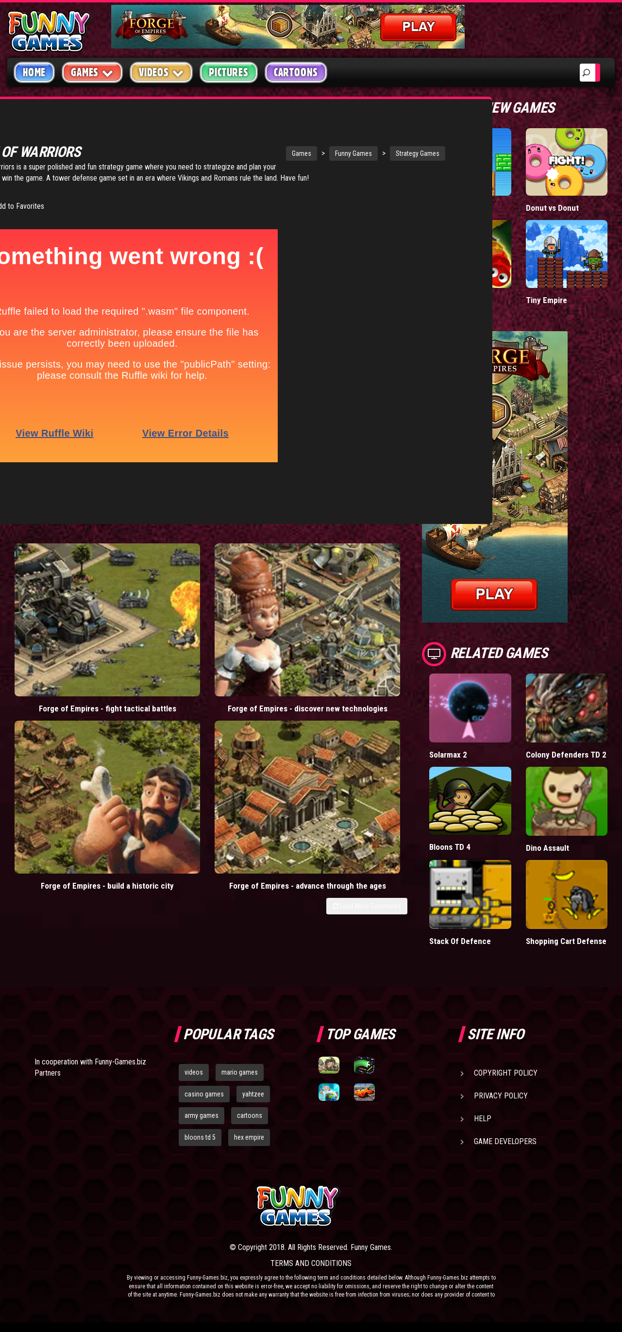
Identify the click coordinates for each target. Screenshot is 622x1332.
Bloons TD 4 (450, 847)
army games (202, 1115)
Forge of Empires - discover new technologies (157, 609)
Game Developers (505, 1141)
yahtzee (253, 1094)
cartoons (249, 1115)
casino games (204, 1094)
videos (194, 1072)
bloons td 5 (200, 1137)
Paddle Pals (449, 207)
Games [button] (92, 72)
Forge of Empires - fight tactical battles (57, 604)
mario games (239, 1072)
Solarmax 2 (448, 754)
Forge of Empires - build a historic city (257, 604)
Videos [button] (161, 72)
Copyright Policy (506, 1073)
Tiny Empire (546, 300)
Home (34, 72)
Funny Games (268, 153)
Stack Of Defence (460, 941)
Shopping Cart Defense (566, 941)
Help (482, 1118)
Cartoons (296, 72)
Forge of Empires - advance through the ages (357, 609)
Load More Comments (367, 639)
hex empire (249, 1137)
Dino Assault (548, 848)
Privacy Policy (501, 1095)
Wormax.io (447, 300)
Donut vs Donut (553, 207)
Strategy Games (332, 153)
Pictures (228, 72)
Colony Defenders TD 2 (566, 754)
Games (216, 153)
